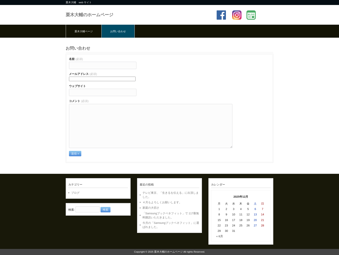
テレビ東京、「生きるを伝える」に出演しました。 (170, 195)
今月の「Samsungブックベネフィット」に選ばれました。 (170, 225)
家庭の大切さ (150, 207)
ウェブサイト (77, 86)
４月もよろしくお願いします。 (162, 202)
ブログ (75, 192)
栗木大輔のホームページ (89, 14)
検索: (71, 209)
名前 (76, 59)
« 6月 (219, 236)
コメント (79, 101)
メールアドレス (83, 74)
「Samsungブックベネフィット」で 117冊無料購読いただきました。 (170, 215)
